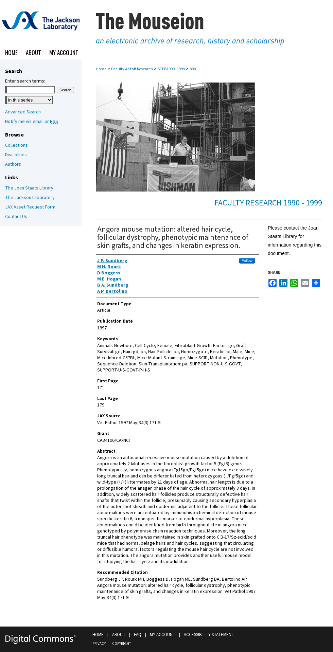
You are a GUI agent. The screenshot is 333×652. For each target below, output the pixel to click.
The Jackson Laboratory (30, 197)
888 (193, 69)
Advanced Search (23, 112)
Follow (247, 260)
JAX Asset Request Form (30, 207)
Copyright (121, 643)
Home (101, 69)
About (118, 635)
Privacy (99, 643)
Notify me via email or (31, 121)
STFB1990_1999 (171, 69)
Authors (13, 164)
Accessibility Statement (209, 635)
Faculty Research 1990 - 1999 (268, 203)
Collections (16, 145)
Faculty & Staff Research (132, 69)
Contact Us (16, 216)
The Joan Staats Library (29, 188)
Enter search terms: (25, 81)
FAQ (137, 635)
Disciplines (16, 154)
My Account (162, 635)
